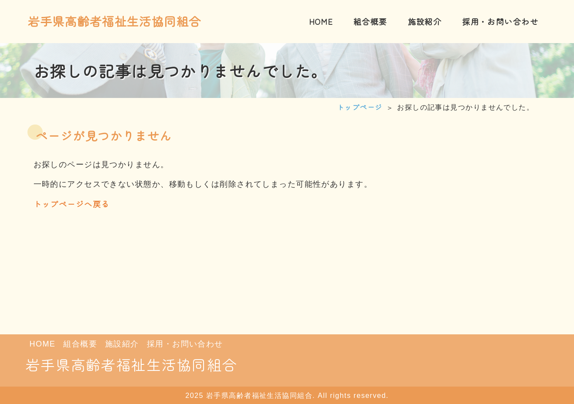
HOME (43, 344)
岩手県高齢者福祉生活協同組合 (114, 21)
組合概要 (80, 344)
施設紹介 (122, 344)
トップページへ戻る (72, 203)
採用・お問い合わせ (185, 344)
